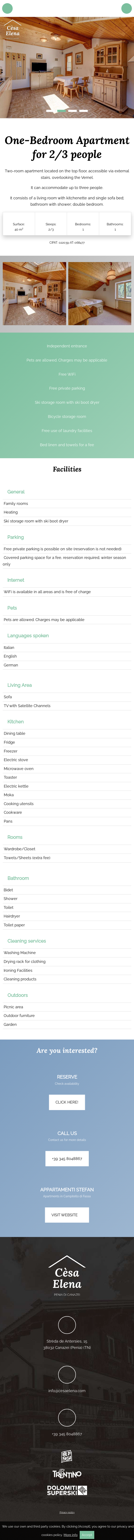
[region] (67, 67)
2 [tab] (61, 111)
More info (71, 1535)
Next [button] (125, 69)
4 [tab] (83, 111)
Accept (87, 1535)
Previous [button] (8, 69)
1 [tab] (50, 111)
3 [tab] (72, 111)
